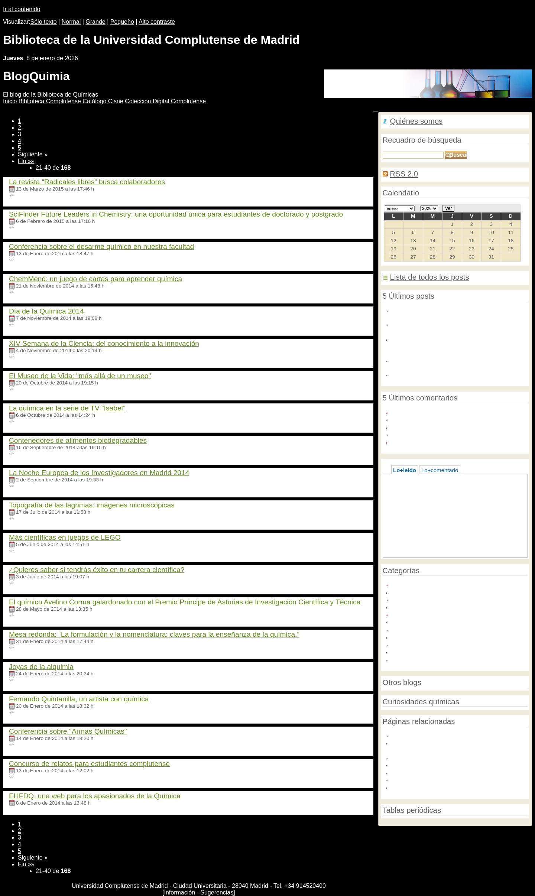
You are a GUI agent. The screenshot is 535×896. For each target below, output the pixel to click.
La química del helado (424, 496)
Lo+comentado (439, 470)
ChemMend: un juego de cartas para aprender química (95, 279)
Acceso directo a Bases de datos (437, 488)
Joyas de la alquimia (41, 667)
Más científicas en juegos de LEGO (65, 537)
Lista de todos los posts (429, 277)
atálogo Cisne (102, 101)
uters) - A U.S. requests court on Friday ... (442, 419)
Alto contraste (157, 22)
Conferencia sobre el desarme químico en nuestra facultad (101, 246)
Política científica (412, 599)
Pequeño (122, 22)
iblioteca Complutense (50, 101)
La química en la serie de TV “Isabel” (67, 408)
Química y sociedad (415, 621)
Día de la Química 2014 (46, 311)
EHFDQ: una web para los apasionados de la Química (95, 796)
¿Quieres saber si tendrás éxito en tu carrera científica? (96, 570)
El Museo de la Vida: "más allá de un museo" (80, 376)
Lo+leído (404, 470)
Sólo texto (43, 22)
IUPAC (399, 772)
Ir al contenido (21, 9)
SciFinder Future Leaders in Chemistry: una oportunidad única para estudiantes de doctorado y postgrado (176, 214)
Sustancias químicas (416, 651)
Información (179, 892)
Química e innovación (418, 614)
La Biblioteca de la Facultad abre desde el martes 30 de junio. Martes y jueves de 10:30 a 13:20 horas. (456, 363)
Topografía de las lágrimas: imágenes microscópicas (92, 505)
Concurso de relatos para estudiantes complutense (89, 763)
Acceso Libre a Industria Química (432, 374)
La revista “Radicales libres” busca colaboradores (87, 182)
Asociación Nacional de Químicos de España (446, 757)
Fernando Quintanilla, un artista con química (79, 699)
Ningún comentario (37, 194)
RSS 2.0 (404, 174)
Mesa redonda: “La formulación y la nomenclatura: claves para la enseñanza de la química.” (154, 634)
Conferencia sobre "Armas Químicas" (68, 731)
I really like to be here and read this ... (437, 441)
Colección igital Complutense (165, 101)
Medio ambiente (411, 591)
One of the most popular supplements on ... (444, 426)
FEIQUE (401, 764)
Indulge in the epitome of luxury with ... (438, 412)
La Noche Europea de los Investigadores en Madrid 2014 (99, 473)
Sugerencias (216, 892)
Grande (95, 22)
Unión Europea (409, 659)
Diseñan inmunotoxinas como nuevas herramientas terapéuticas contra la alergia (454, 327)
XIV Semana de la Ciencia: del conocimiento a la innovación (104, 343)
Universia (402, 779)
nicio (10, 101)
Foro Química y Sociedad (422, 735)
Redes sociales (410, 636)
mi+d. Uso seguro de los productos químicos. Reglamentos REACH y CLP (447, 746)
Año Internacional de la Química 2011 (437, 584)
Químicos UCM (410, 629)
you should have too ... (419, 434)
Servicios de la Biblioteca (422, 644)
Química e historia (413, 606)
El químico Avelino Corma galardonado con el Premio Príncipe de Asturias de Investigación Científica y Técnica (184, 602)
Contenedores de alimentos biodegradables (78, 440)
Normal (71, 22)
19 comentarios (33, 485)
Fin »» (26, 161)
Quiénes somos (416, 121)
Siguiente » (33, 154)
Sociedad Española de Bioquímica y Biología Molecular (459, 786)
